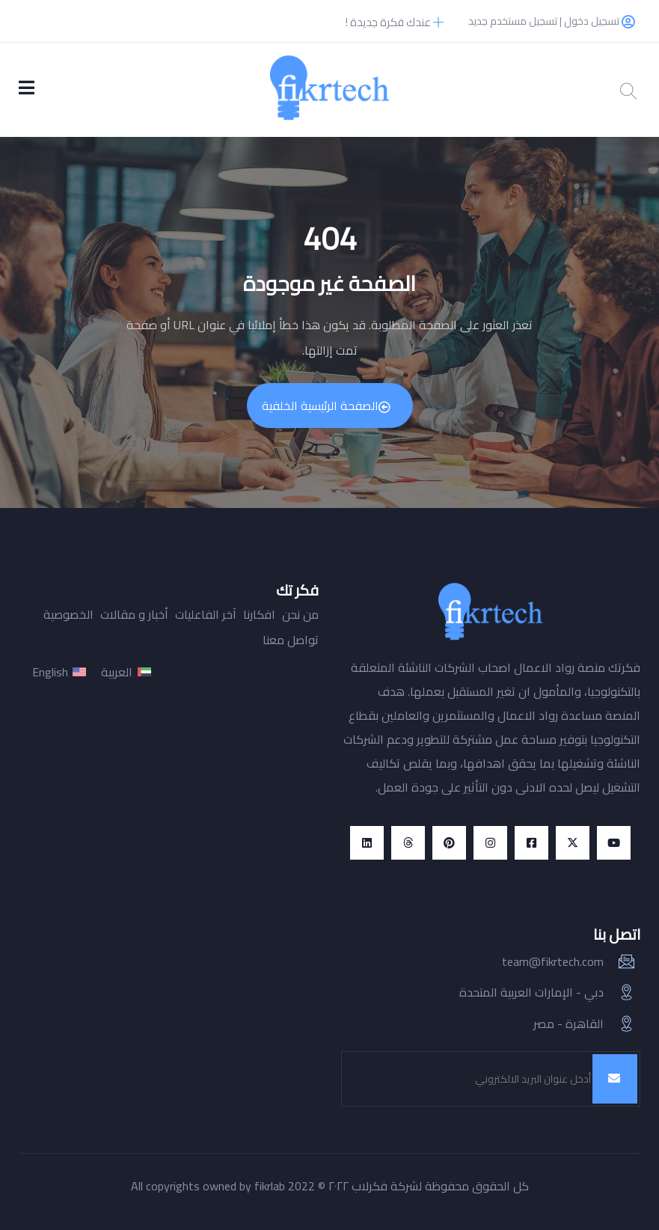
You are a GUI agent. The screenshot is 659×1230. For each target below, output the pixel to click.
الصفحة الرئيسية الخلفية (326, 405)
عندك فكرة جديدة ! (395, 22)
